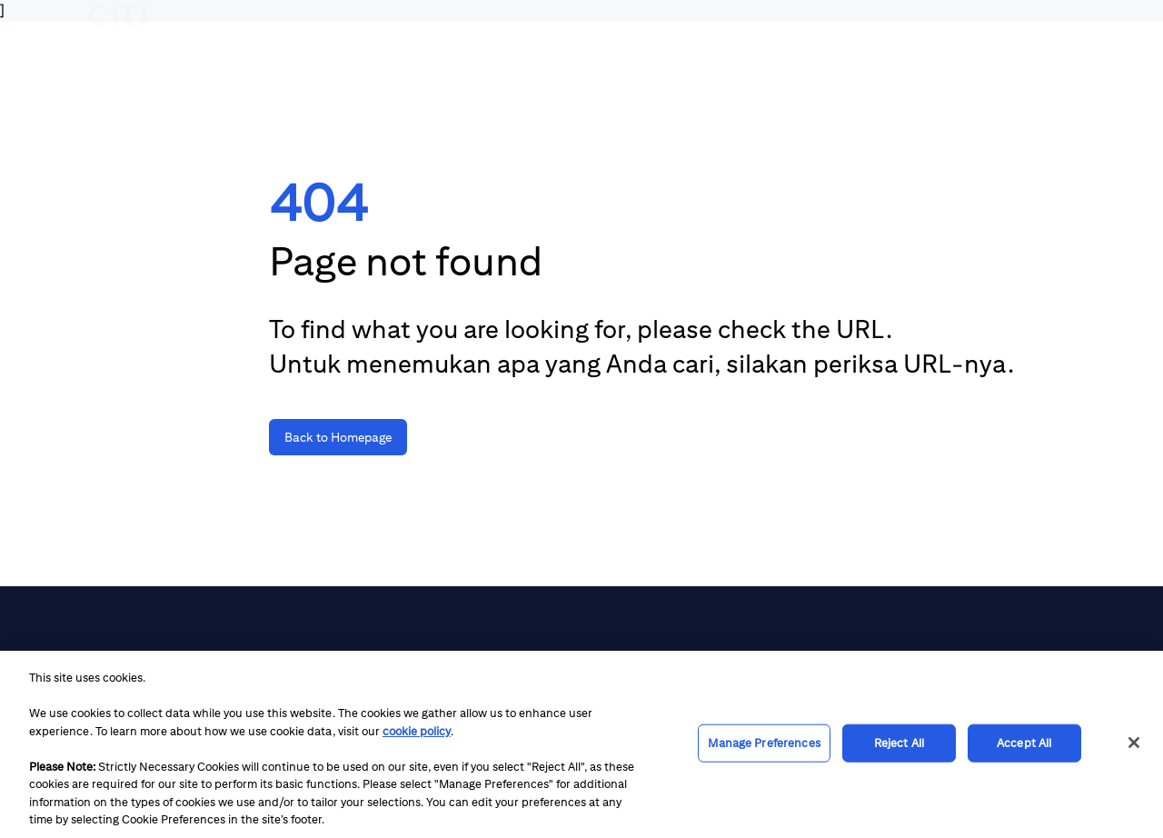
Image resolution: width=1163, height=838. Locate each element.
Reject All (899, 743)
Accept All (1024, 743)
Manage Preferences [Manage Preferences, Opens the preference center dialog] (764, 743)
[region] (581, 744)
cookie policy (417, 731)
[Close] (1134, 743)
